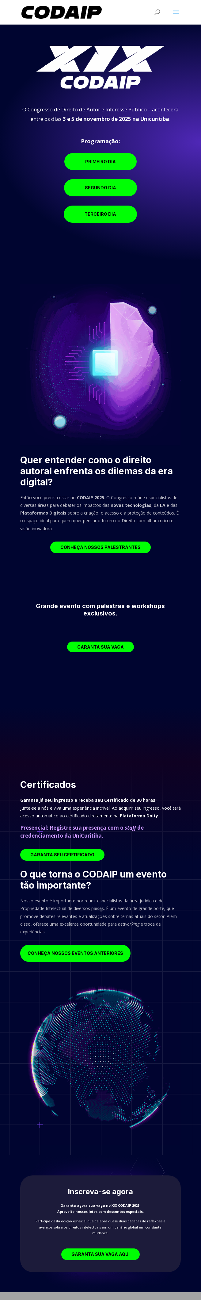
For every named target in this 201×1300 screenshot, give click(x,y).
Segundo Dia (100, 187)
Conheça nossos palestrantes (100, 547)
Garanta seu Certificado (62, 854)
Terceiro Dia (100, 214)
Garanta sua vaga (100, 647)
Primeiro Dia (100, 161)
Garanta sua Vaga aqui (100, 1254)
